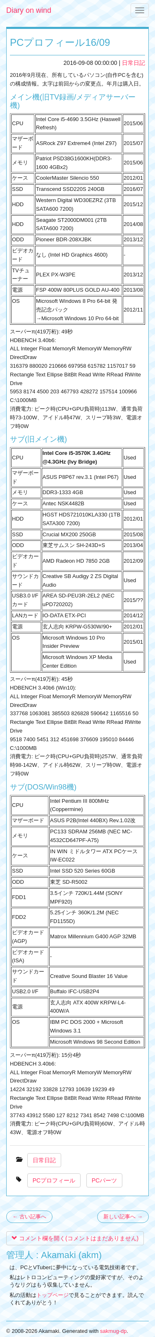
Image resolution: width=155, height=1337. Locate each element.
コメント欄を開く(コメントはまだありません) (75, 1238)
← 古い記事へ (29, 1216)
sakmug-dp (113, 1331)
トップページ (52, 1295)
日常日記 (133, 62)
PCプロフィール (54, 1180)
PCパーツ (104, 1180)
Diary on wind (28, 10)
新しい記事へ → (123, 1216)
